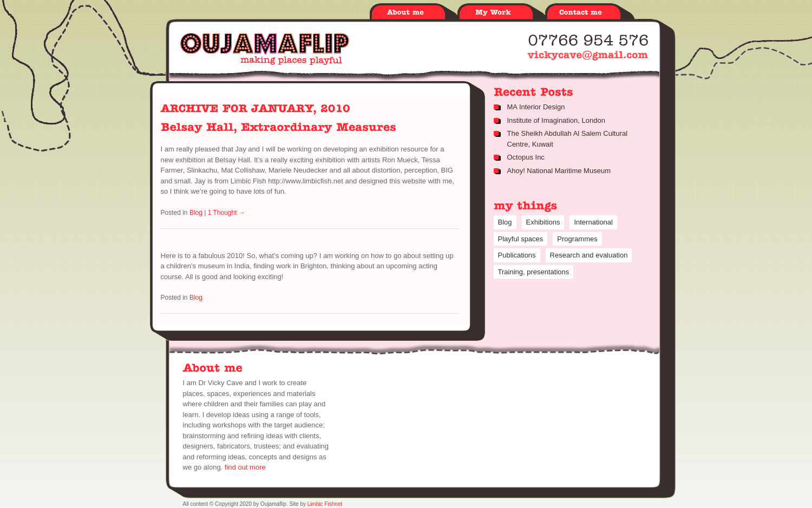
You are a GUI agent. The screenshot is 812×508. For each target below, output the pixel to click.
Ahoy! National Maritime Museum (559, 171)
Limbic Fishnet (324, 504)
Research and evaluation (589, 255)
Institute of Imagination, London (556, 120)
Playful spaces (520, 239)
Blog (195, 212)
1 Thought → (226, 212)
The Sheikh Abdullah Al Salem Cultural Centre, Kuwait (567, 138)
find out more (245, 467)
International (593, 222)
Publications (517, 255)
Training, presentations (533, 272)
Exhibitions (543, 222)
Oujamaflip (264, 48)
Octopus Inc (526, 157)
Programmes (577, 239)
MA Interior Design (536, 107)
